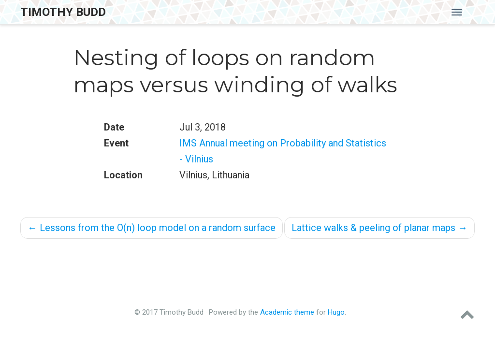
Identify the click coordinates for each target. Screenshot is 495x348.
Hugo (336, 312)
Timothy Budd (63, 12)
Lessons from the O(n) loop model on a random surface (152, 227)
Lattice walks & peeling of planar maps (379, 227)
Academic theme (287, 312)
